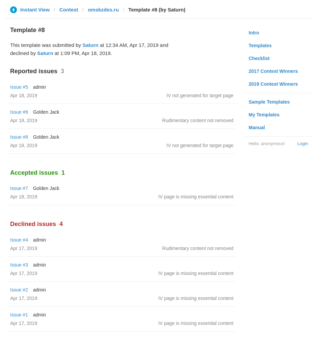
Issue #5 (19, 87)
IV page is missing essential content (196, 196)
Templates (260, 45)
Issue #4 (19, 240)
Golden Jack (46, 112)
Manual (257, 127)
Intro (254, 32)
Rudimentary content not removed (198, 120)
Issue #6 (19, 112)
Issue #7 (19, 188)
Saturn (90, 45)
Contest (68, 9)
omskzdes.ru (103, 9)
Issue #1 (19, 314)
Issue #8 (19, 137)
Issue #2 (19, 290)
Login (302, 143)
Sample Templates (269, 102)
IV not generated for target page (199, 95)
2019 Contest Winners (273, 84)
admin (39, 87)
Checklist (259, 58)
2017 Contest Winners (273, 71)
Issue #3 (19, 265)
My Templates (264, 114)
